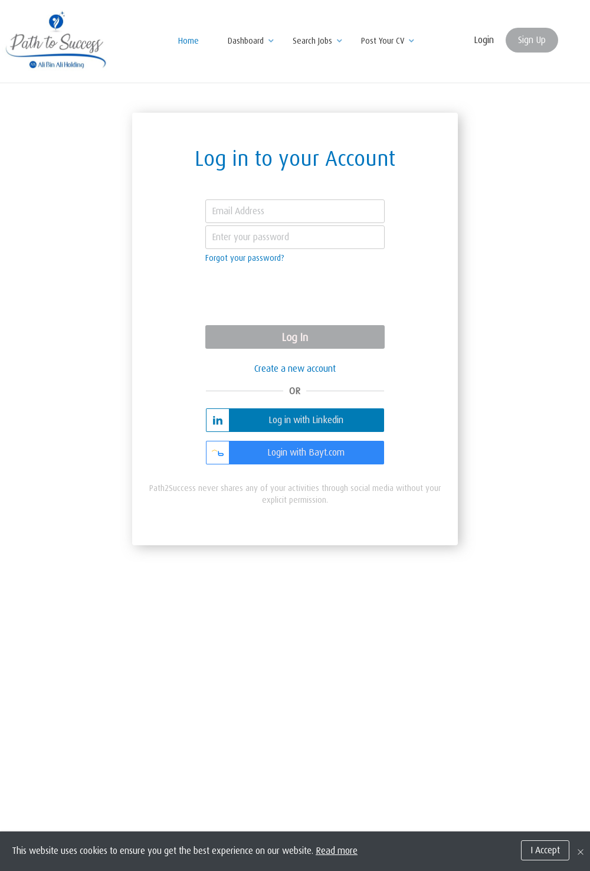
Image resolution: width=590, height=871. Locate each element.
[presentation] (295, 296)
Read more (337, 855)
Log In (295, 337)
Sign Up (532, 40)
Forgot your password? (244, 258)
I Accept (545, 854)
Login (484, 40)
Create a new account (295, 369)
